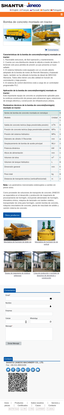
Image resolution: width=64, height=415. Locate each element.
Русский (34, 10)
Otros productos (12, 215)
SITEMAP (40, 409)
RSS (31, 409)
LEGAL (50, 409)
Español (45, 10)
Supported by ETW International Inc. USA (32, 412)
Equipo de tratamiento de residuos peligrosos (17, 274)
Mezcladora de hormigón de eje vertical (46, 243)
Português (55, 10)
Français (24, 10)
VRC (23, 409)
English (14, 10)
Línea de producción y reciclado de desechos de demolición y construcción (46, 275)
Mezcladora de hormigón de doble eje (17, 242)
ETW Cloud (13, 409)
